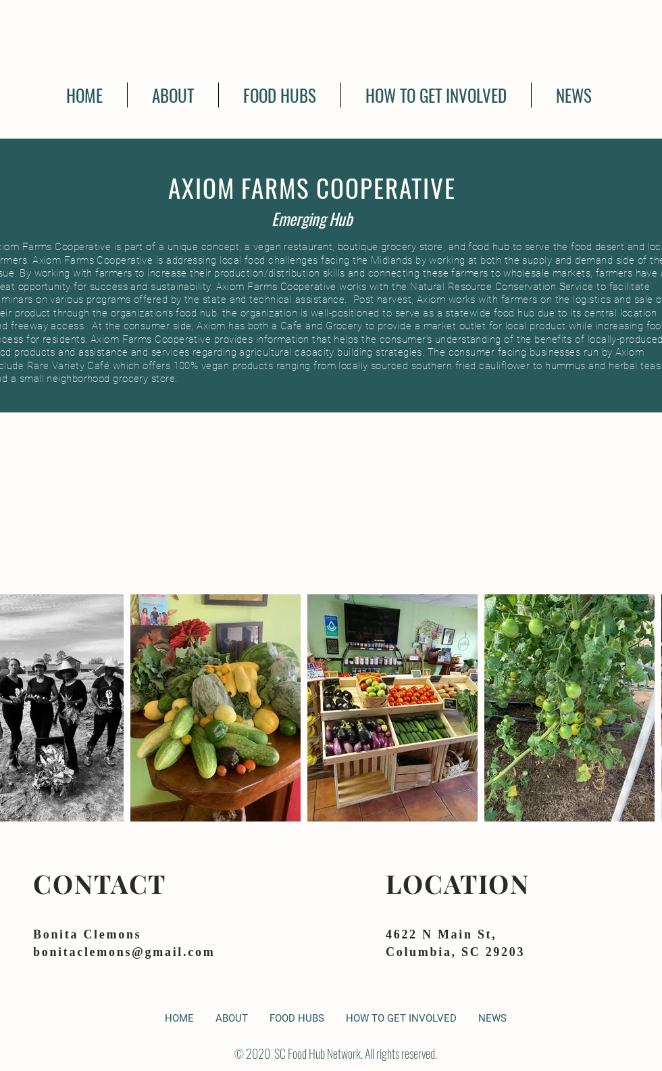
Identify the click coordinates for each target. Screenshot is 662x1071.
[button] (279, 95)
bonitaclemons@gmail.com (124, 952)
